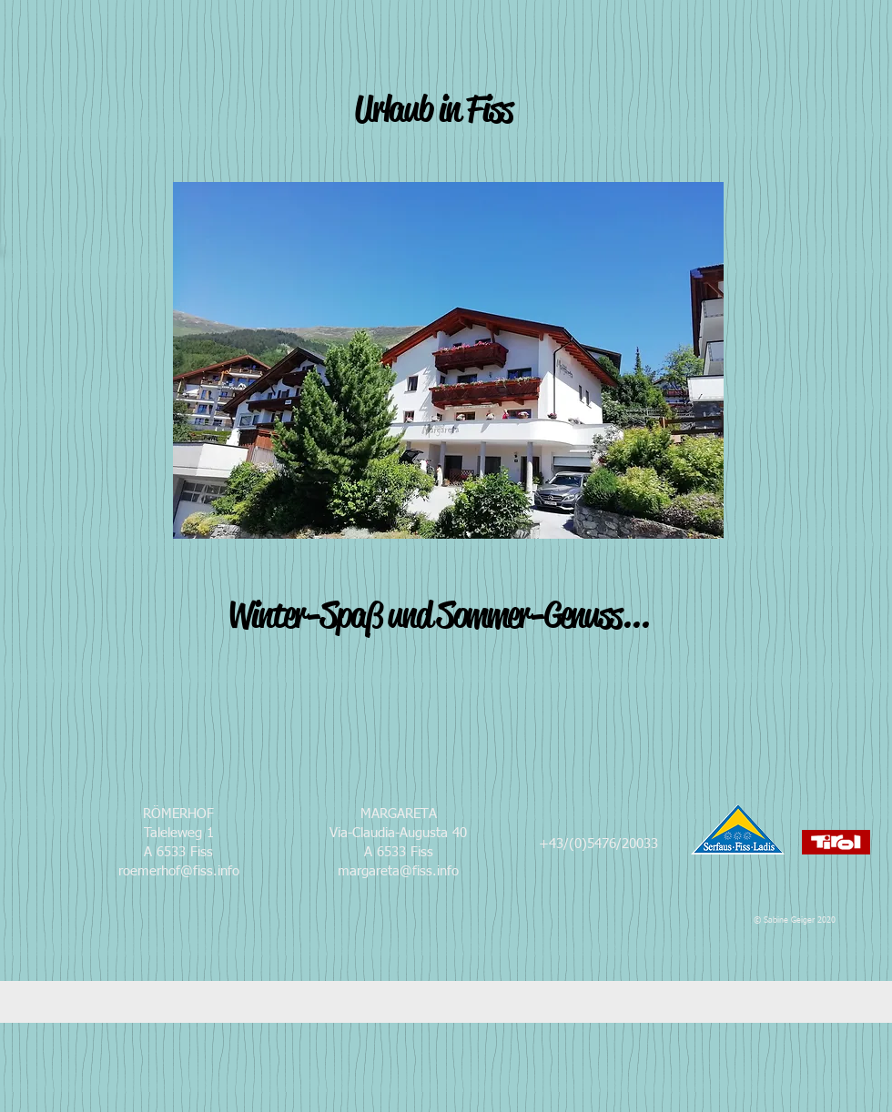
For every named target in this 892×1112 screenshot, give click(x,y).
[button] (448, 360)
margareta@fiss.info (398, 871)
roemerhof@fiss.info (178, 871)
